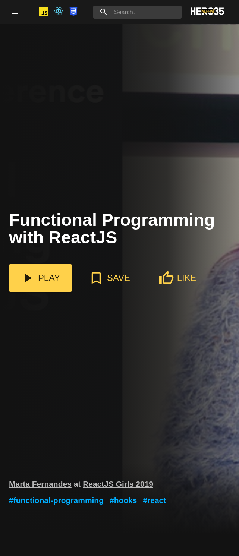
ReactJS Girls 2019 (118, 484)
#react (154, 500)
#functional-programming (56, 500)
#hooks (123, 500)
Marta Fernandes (40, 484)
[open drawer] (15, 12)
